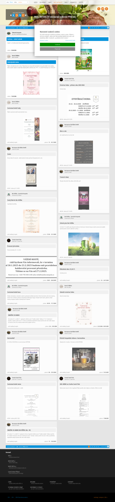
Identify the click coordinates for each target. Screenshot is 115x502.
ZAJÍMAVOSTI (73, 2)
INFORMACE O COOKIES (37, 488)
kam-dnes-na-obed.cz (23, 497)
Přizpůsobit (57, 49)
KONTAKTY (74, 482)
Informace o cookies (44, 40)
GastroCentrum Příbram (17, 472)
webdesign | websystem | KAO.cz (100, 497)
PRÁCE (66, 2)
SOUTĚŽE (81, 2)
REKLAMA (37, 482)
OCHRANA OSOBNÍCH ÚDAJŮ (16, 488)
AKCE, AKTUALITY (58, 2)
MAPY (49, 2)
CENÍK (16, 482)
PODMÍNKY (56, 482)
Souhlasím (57, 45)
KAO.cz (17, 456)
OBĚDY (35, 2)
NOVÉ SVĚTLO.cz (17, 467)
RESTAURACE (43, 2)
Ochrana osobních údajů (70, 40)
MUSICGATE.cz (17, 461)
